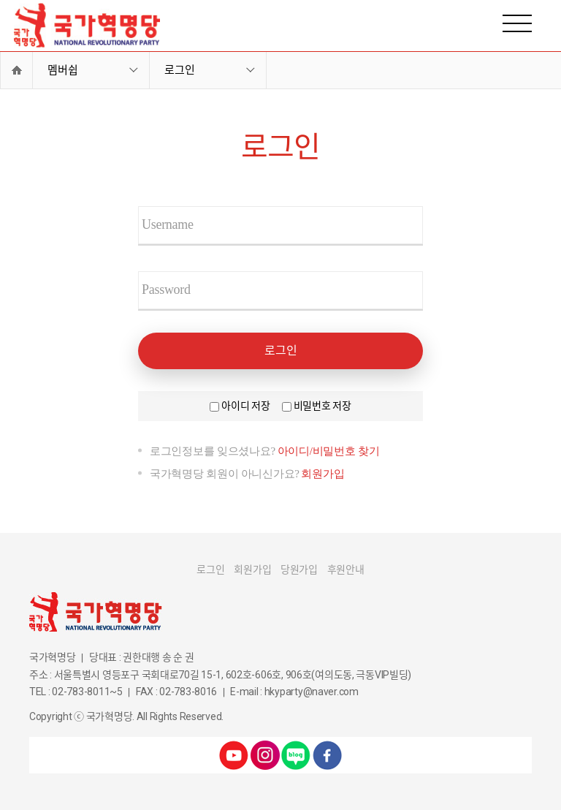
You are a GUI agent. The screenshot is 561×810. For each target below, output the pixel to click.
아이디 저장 (245, 406)
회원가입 (322, 474)
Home (16, 70)
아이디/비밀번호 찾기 (329, 451)
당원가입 (299, 569)
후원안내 (346, 569)
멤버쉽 (62, 70)
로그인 (179, 70)
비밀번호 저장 (322, 406)
